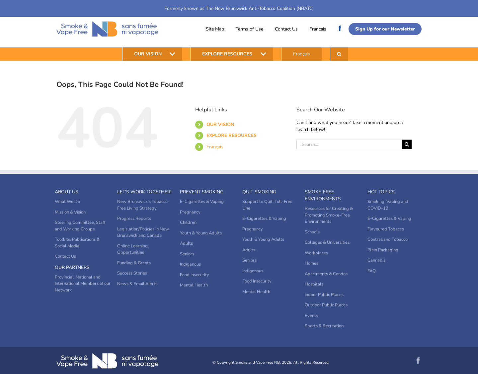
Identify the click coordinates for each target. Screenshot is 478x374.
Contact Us (286, 29)
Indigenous (190, 264)
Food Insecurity (194, 275)
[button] (339, 54)
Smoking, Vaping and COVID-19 (387, 205)
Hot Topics (381, 192)
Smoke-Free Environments (323, 195)
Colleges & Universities (327, 242)
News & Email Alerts (137, 284)
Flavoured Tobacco (385, 229)
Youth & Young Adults (201, 233)
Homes (311, 263)
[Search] (407, 144)
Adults (186, 243)
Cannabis (376, 260)
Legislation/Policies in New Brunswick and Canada (143, 232)
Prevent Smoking (201, 192)
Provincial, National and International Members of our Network (83, 283)
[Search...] (349, 144)
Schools (312, 232)
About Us (66, 192)
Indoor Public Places (324, 295)
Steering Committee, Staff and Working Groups (80, 225)
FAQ (371, 271)
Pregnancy (190, 212)
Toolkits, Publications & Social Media (77, 242)
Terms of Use (249, 29)
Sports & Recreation (324, 326)
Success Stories (132, 273)
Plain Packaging (382, 250)
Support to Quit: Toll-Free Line (267, 205)
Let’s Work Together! (144, 192)
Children (188, 222)
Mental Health (194, 285)
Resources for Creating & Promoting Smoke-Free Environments (329, 215)
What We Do (67, 202)
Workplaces (316, 253)
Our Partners (72, 267)
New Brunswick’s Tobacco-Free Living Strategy (143, 205)
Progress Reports (134, 218)
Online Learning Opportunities (132, 249)
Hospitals (314, 284)
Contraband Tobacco (387, 239)
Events (311, 316)
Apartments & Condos (326, 274)
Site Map (215, 29)
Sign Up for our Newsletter (385, 29)
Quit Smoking (259, 192)
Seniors (187, 254)
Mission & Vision (70, 212)
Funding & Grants (134, 263)
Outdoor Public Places (326, 305)
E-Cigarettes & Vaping (202, 202)
